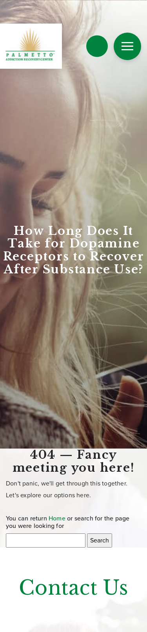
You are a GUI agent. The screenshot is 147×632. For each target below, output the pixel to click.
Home (57, 518)
